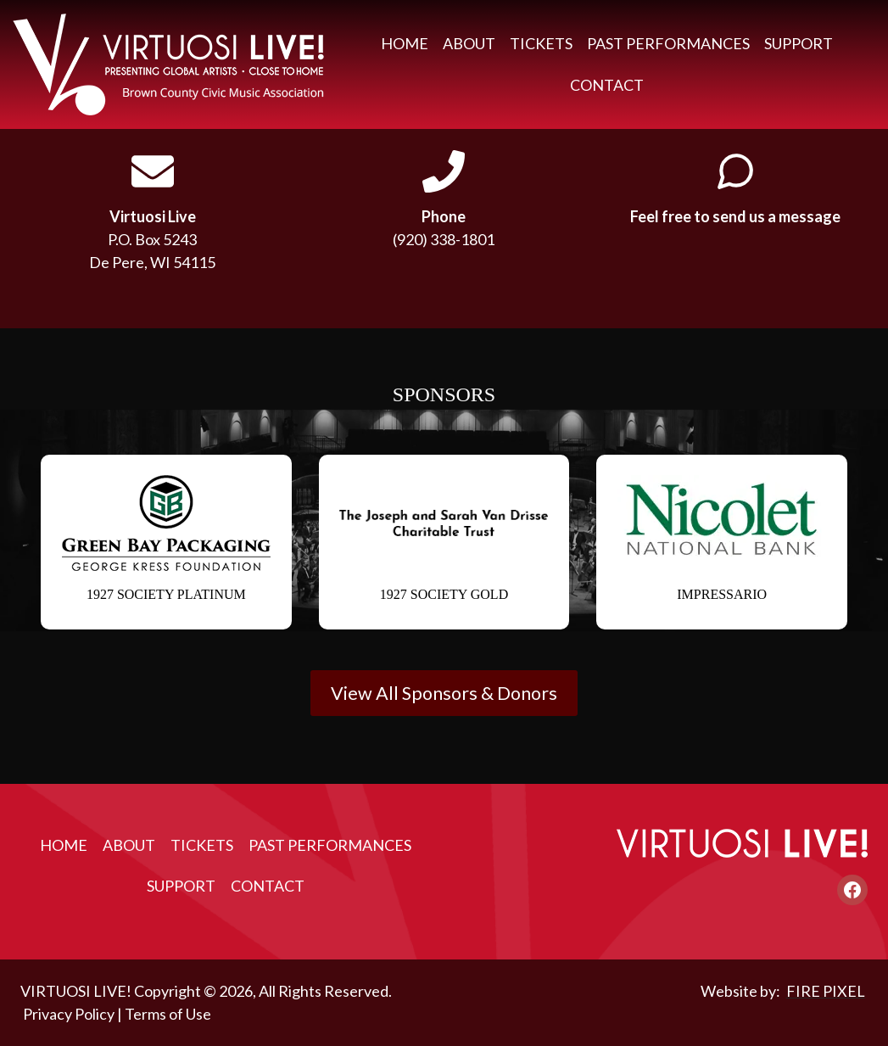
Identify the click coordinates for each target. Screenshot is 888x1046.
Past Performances (668, 43)
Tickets (541, 43)
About (469, 43)
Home (404, 43)
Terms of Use (168, 1013)
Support (798, 43)
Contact (607, 85)
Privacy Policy (68, 1013)
